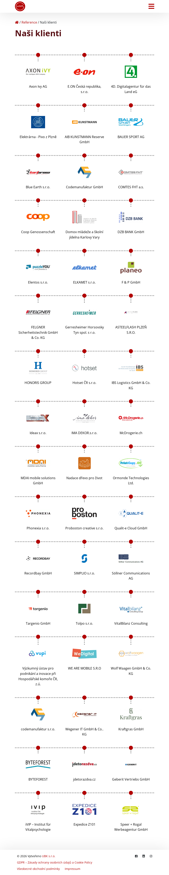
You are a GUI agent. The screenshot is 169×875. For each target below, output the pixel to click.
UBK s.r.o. (48, 856)
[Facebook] (136, 856)
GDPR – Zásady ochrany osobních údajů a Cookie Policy (54, 862)
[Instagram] (151, 856)
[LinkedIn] (143, 856)
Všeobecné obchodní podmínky (38, 869)
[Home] (17, 22)
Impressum (72, 869)
